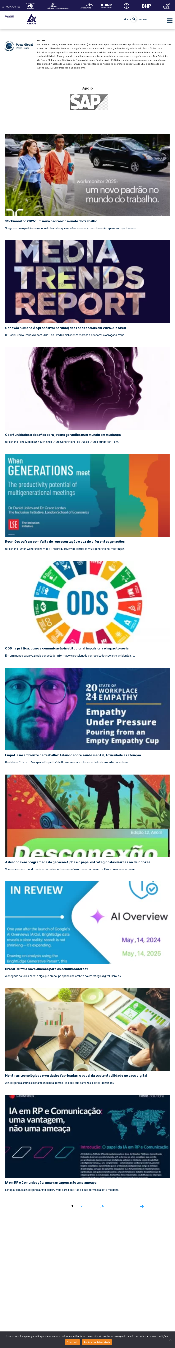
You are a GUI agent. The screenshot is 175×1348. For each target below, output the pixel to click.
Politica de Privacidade (97, 1342)
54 (103, 1204)
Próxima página (140, 1204)
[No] (170, 1340)
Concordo (72, 1342)
